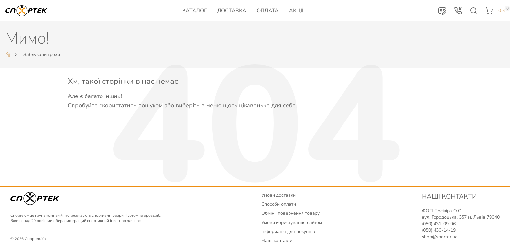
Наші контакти (277, 241)
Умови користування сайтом (292, 222)
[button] (442, 11)
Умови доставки (279, 195)
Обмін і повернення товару (291, 213)
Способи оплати (279, 204)
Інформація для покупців (288, 231)
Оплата (268, 10)
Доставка (231, 10)
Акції (296, 10)
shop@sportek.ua (439, 237)
